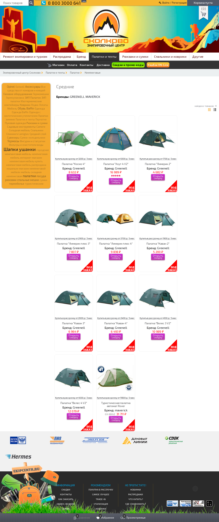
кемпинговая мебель (18, 154)
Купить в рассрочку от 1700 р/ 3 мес (158, 158)
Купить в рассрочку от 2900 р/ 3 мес (73, 238)
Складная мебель (19, 130)
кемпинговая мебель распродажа (26, 164)
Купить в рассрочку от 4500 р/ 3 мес (73, 397)
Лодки (34, 104)
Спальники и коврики (170, 56)
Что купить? (135, 499)
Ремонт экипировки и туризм (25, 56)
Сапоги (40, 126)
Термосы (13, 141)
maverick (92, 96)
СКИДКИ (65, 489)
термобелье (16, 183)
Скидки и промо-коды (128, 65)
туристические (34, 183)
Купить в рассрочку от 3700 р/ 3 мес (115, 238)
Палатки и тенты (104, 56)
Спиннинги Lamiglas (17, 133)
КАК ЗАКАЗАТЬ (65, 499)
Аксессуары (32, 86)
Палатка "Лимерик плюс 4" (116, 243)
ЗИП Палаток (33, 97)
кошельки (12, 168)
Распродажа (62, 56)
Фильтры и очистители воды (26, 144)
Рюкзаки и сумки (135, 56)
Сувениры (13, 137)
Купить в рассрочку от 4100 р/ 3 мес (158, 318)
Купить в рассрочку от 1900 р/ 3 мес (157, 238)
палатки (29, 176)
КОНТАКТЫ (66, 494)
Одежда (40, 108)
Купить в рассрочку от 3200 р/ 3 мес (73, 158)
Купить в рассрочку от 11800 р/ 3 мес (116, 397)
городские (42, 150)
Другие (197, 56)
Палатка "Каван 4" (115, 323)
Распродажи (135, 494)
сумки (43, 180)
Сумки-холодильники (32, 137)
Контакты (86, 65)
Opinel (11, 86)
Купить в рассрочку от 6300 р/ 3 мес (115, 158)
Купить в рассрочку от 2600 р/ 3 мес (73, 318)
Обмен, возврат (66, 504)
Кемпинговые (93, 72)
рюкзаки (10, 180)
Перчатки (41, 119)
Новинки (101, 508)
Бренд (81, 56)
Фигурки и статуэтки (32, 141)
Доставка (103, 64)
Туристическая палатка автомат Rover (115, 404)
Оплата (72, 65)
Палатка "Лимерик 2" (158, 163)
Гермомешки (41, 94)
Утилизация (101, 504)
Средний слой (38, 133)
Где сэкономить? (135, 504)
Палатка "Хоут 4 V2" (115, 163)
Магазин (55, 65)
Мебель (12, 108)
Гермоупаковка (15, 97)
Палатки (75, 72)
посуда (41, 176)
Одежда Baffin (20, 112)
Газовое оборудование (17, 94)
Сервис (66, 508)
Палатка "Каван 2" (158, 243)
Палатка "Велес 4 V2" (73, 402)
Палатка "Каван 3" (73, 323)
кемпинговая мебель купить (26, 161)
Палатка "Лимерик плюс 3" (73, 243)
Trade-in (101, 499)
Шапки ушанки (20, 149)
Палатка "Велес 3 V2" (158, 323)
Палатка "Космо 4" (73, 163)
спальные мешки (28, 180)
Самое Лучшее (100, 494)
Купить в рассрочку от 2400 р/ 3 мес (115, 318)
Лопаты (43, 104)
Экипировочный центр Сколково (22, 72)
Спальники (37, 130)
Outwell (19, 86)
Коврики (25, 104)
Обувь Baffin (26, 108)
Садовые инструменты (21, 126)
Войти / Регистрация (174, 2)
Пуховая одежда (15, 123)
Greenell (77, 96)
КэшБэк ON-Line (158, 64)
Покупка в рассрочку (101, 489)
